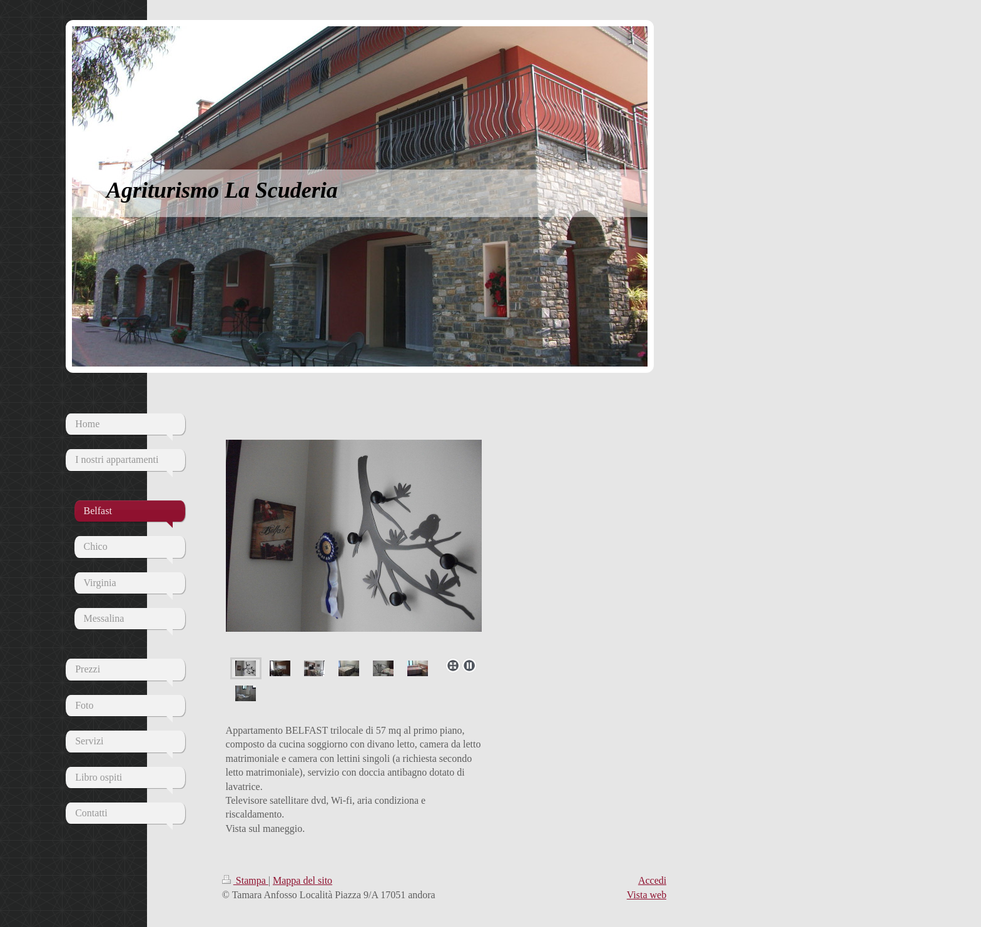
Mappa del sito (302, 880)
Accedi (652, 880)
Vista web (646, 894)
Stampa (245, 880)
